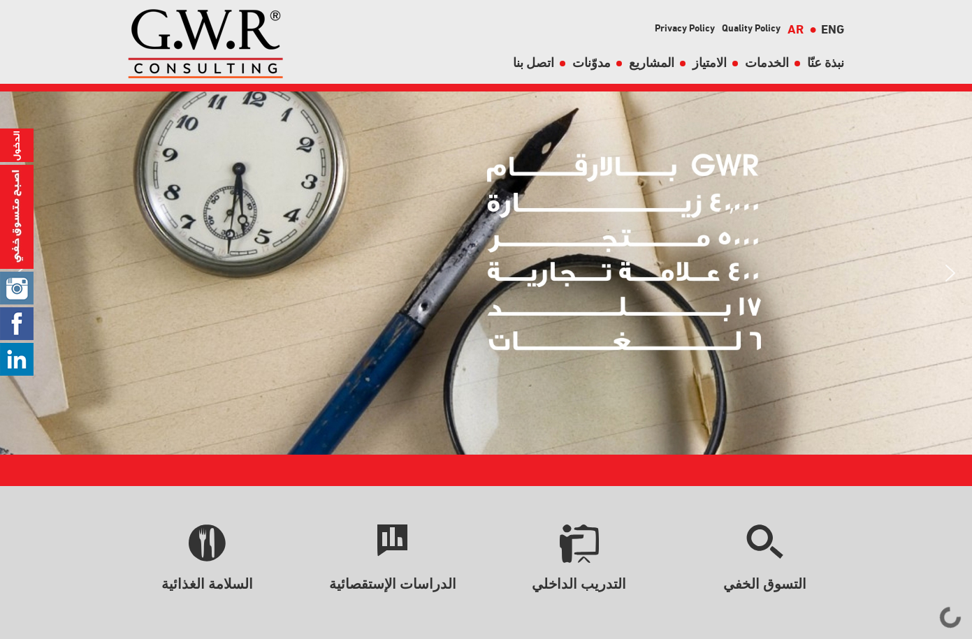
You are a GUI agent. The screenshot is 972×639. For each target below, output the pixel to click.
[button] (950, 273)
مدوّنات (591, 62)
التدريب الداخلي (579, 584)
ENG (826, 29)
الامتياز (709, 62)
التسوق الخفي (764, 584)
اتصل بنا (533, 62)
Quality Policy (751, 28)
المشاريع (651, 62)
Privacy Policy (685, 28)
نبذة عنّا (825, 62)
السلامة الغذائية (207, 584)
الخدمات (767, 62)
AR (796, 29)
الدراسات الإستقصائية (392, 584)
